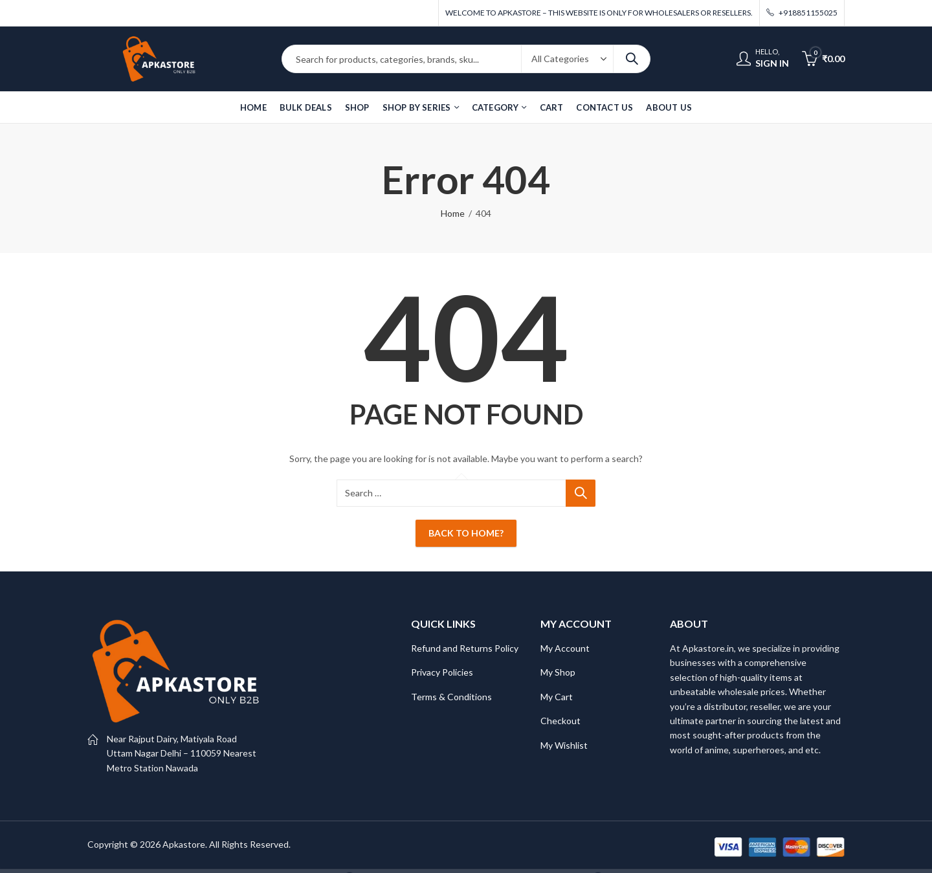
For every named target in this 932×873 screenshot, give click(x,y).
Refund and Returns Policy (464, 648)
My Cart (556, 696)
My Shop (557, 672)
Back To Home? (466, 532)
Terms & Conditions (451, 696)
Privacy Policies (442, 672)
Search (631, 59)
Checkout (560, 720)
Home (453, 213)
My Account (565, 648)
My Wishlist (564, 745)
